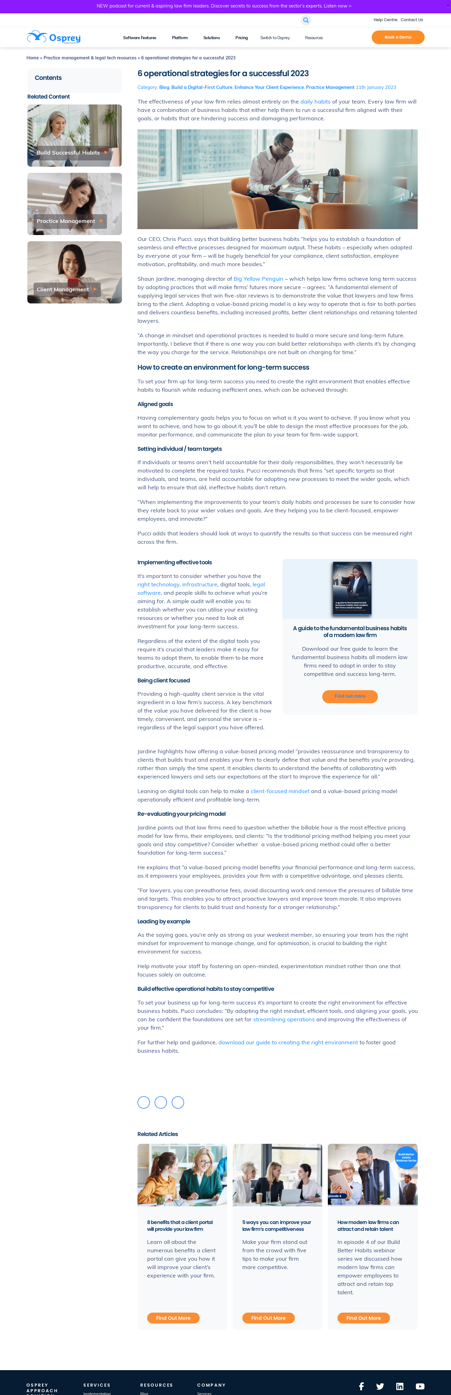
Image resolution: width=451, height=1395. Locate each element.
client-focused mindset (280, 792)
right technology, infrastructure (177, 585)
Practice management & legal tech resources (90, 58)
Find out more (350, 696)
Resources (314, 38)
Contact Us (412, 20)
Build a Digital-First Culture (201, 87)
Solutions (211, 38)
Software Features (139, 38)
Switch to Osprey (275, 38)
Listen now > (337, 6)
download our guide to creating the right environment (288, 1043)
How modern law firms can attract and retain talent (368, 1226)
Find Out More (173, 1318)
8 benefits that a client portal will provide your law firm (180, 1226)
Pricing (241, 38)
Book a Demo (398, 37)
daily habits (315, 102)
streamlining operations (284, 1020)
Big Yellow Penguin (258, 279)
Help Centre (386, 20)
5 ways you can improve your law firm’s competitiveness (276, 1226)
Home (32, 58)
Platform (180, 38)
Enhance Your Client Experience (269, 87)
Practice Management (330, 87)
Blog (164, 87)
